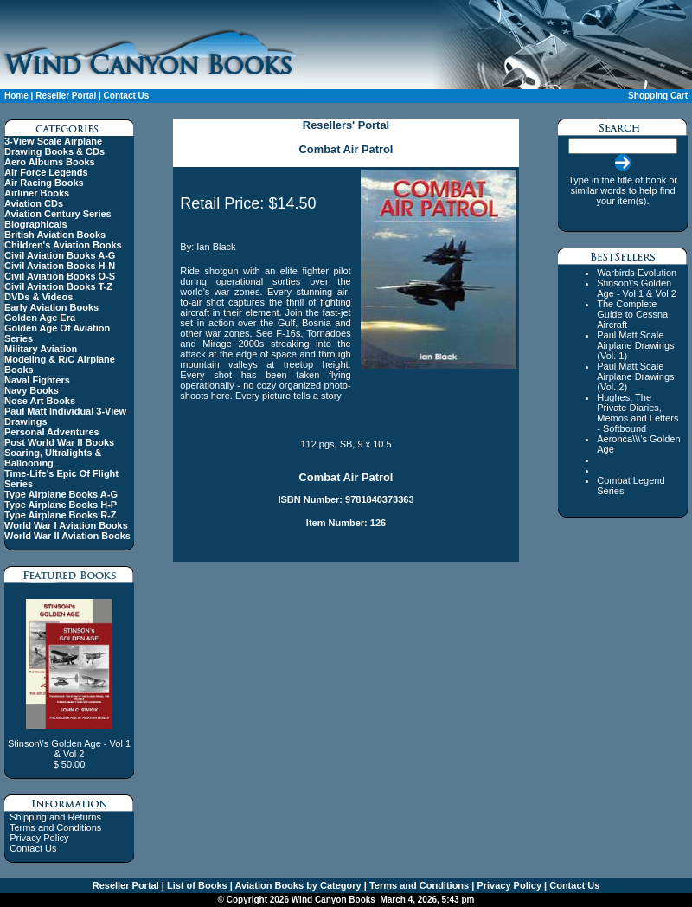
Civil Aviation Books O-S (59, 276)
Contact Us (127, 95)
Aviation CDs (33, 203)
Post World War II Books (59, 442)
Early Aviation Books (51, 307)
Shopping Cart (658, 95)
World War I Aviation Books (66, 525)
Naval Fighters (37, 380)
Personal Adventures (51, 432)
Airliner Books (36, 193)
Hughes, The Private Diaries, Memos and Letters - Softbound (637, 413)
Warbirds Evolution (636, 272)
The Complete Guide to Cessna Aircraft (632, 314)
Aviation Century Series (58, 214)
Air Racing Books (44, 182)
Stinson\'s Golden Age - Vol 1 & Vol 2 (636, 288)
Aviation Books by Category (297, 885)
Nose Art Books (39, 401)
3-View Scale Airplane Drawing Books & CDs (54, 146)
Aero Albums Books (49, 162)
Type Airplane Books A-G (61, 494)
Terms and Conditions (55, 827)
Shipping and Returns (55, 817)
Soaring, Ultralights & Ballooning (52, 457)
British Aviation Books (55, 234)
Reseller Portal (65, 95)
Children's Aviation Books (63, 245)
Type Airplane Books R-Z (60, 515)
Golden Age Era (39, 317)
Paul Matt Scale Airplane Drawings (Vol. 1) (635, 345)
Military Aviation (40, 349)
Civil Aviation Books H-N (59, 266)
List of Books (195, 885)
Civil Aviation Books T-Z (58, 286)
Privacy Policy (39, 838)
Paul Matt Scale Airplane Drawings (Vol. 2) (635, 376)
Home (16, 95)
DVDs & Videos (38, 297)
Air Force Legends (46, 172)
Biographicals (35, 224)
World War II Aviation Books (67, 536)
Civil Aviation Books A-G (59, 255)
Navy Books (31, 390)
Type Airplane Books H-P (60, 504)
